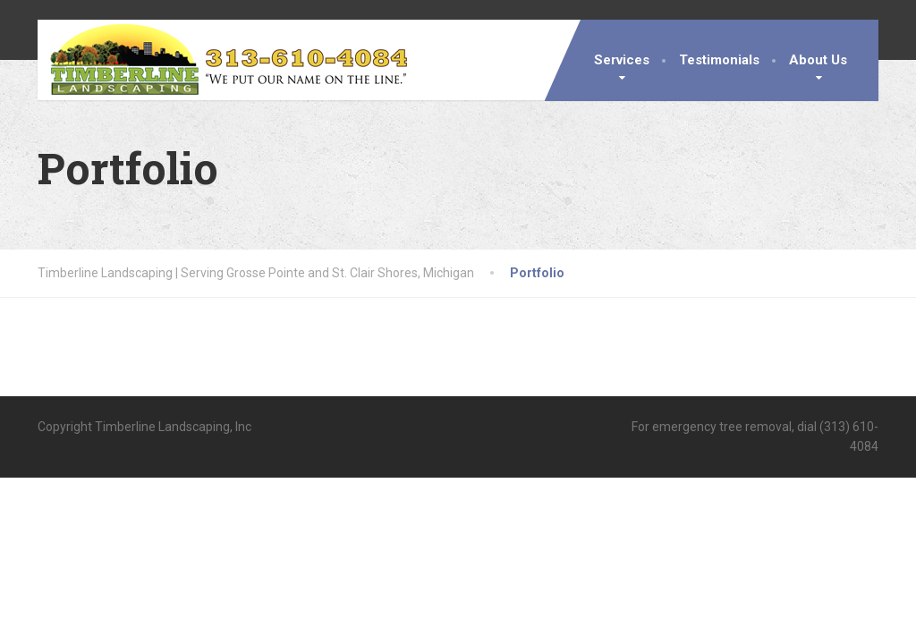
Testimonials (719, 60)
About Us (818, 60)
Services (621, 60)
